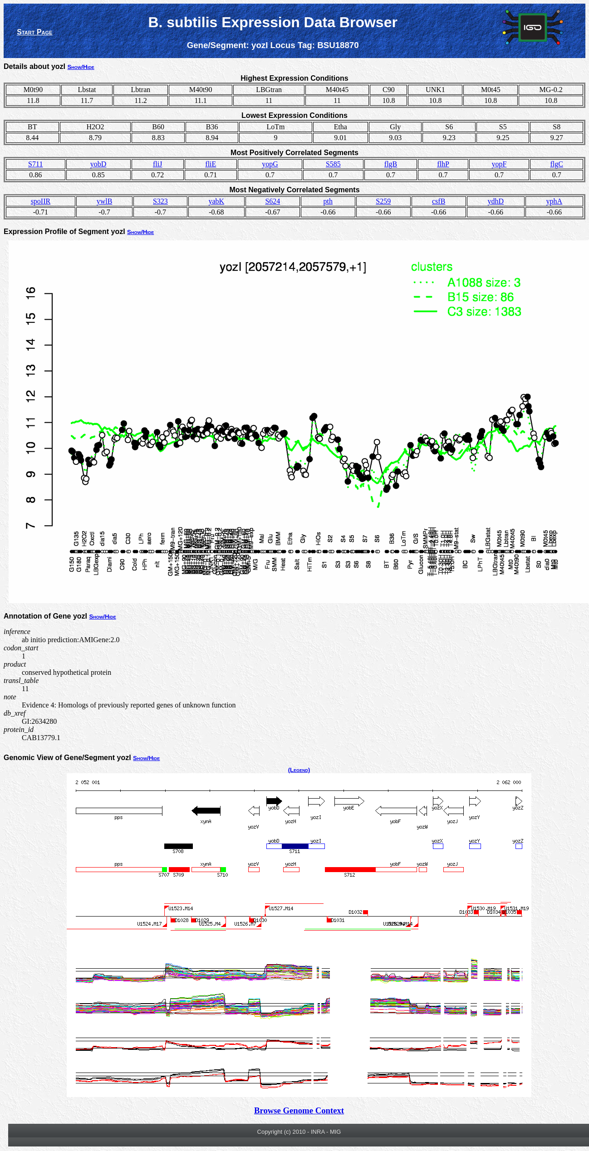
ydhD (495, 201)
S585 (333, 164)
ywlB (105, 201)
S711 (35, 164)
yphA (554, 201)
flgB (390, 164)
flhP (443, 164)
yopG (270, 164)
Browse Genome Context (299, 1110)
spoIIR (41, 201)
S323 (160, 201)
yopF (498, 164)
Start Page (34, 32)
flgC (556, 164)
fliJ (157, 164)
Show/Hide (80, 66)
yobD (98, 164)
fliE (210, 164)
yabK (216, 201)
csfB (438, 201)
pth (328, 201)
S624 (272, 201)
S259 (383, 201)
